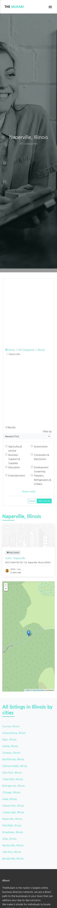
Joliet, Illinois (9, 799)
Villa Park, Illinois (11, 851)
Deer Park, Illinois (12, 772)
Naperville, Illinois (12, 818)
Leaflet (27, 690)
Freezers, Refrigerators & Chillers (42, 479)
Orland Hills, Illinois (13, 805)
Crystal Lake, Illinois (13, 812)
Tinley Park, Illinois (12, 779)
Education (14, 467)
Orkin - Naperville (15, 558)
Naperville (32, 562)
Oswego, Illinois (11, 752)
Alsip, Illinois (9, 838)
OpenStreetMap (39, 690)
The (14, 6)
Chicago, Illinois (11, 792)
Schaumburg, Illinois (14, 732)
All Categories (26, 349)
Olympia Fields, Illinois (14, 765)
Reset (32, 501)
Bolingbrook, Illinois (13, 785)
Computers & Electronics (41, 456)
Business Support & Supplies (14, 459)
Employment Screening (41, 469)
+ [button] (6, 585)
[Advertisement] (28, 310)
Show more (28, 491)
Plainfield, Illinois (11, 825)
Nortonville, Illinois (12, 845)
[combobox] (27, 436)
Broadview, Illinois (12, 832)
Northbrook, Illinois (13, 759)
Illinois (41, 349)
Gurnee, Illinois (10, 726)
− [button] (6, 589)
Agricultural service (15, 448)
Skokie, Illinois (10, 746)
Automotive (41, 446)
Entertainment (16, 475)
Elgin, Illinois (9, 739)
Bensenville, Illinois (13, 858)
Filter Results (44, 501)
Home (10, 349)
